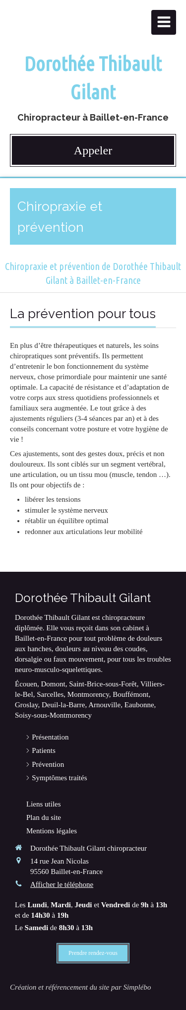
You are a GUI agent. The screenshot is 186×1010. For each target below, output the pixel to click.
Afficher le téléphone (61, 884)
